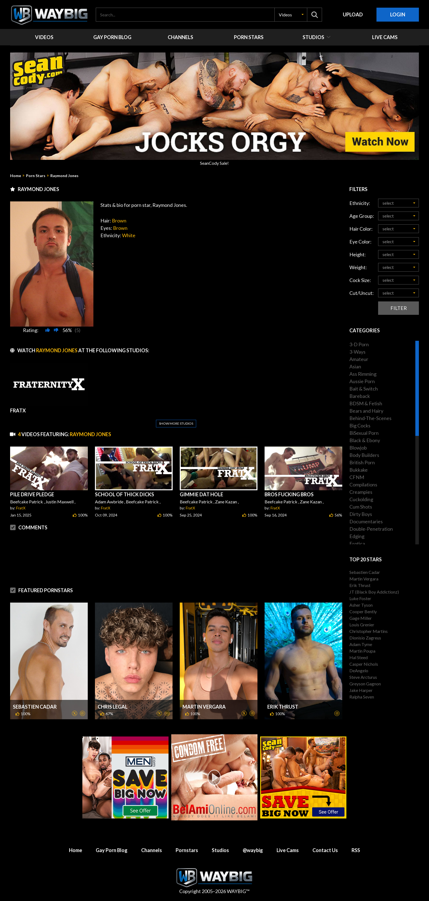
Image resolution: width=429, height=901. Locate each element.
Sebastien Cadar (35, 707)
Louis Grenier (361, 624)
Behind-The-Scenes (370, 418)
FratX (20, 508)
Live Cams (288, 850)
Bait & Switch (363, 389)
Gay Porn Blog (111, 850)
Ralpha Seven (361, 696)
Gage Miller (360, 618)
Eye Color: (360, 241)
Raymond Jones (64, 176)
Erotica (357, 544)
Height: (357, 254)
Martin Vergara (204, 707)
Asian (355, 366)
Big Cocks (359, 425)
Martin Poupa (362, 650)
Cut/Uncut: (361, 292)
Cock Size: (360, 280)
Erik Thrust (282, 707)
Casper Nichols (363, 664)
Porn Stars (35, 176)
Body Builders (364, 455)
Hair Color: (361, 228)
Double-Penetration (371, 529)
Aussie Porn (362, 381)
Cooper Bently (363, 611)
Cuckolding (361, 499)
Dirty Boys (360, 514)
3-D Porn (359, 344)
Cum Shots (360, 507)
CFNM (356, 477)
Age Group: (361, 215)
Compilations (363, 485)
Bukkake (358, 470)
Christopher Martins (368, 631)
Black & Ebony (364, 440)
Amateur (358, 359)
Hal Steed (358, 657)
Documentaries (366, 521)
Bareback (359, 396)
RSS (356, 850)
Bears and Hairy (366, 411)
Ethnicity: (359, 203)
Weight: (358, 267)
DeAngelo (358, 670)
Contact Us (325, 850)
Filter (398, 308)
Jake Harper (361, 690)
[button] (290, 15)
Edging (356, 536)
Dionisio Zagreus (365, 637)
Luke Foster (360, 598)
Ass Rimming (362, 374)
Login (397, 14)
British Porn (362, 462)
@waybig (253, 850)
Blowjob (358, 448)
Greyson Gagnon (365, 683)
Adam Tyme (360, 644)
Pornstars (187, 850)
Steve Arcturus (363, 677)
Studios (220, 850)
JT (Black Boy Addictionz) (374, 591)
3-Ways (357, 352)
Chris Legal (112, 707)
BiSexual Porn (364, 433)
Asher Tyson (361, 604)
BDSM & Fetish (365, 403)
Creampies (360, 492)
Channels (151, 850)
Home (15, 176)
